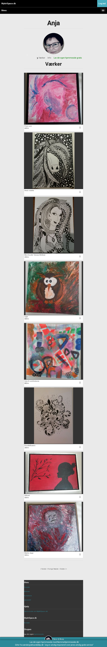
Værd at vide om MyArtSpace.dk (36, 611)
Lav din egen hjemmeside (41, 642)
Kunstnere (28, 596)
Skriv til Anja (54, 639)
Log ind (102, 3)
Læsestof (27, 600)
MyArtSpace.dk (8, 3)
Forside (27, 587)
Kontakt (27, 623)
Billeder (27, 591)
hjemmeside (39, 634)
